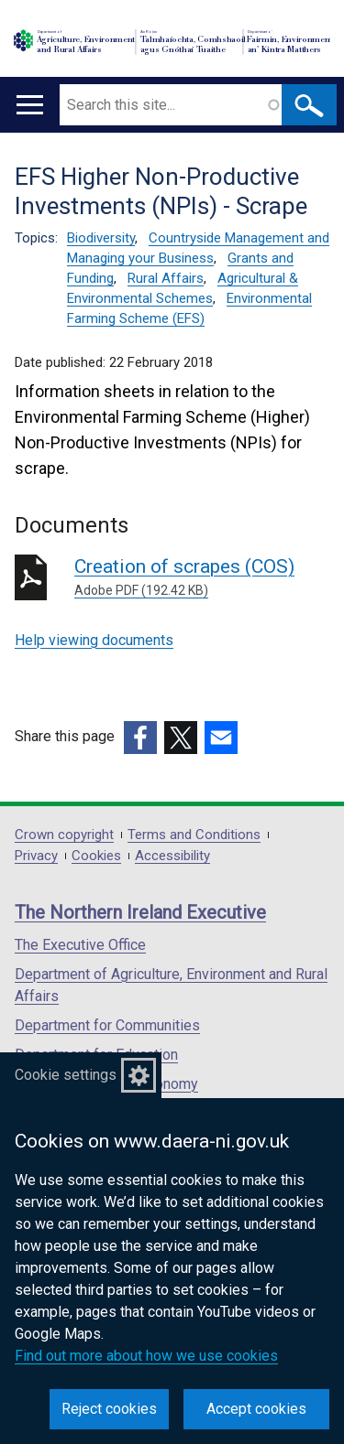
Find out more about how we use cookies (146, 1355)
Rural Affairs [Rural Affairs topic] (166, 278)
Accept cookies (256, 1408)
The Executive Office (80, 945)
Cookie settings (66, 1074)
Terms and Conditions (194, 835)
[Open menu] (29, 104)
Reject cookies (109, 1408)
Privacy (36, 856)
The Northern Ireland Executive (140, 912)
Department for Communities (107, 1025)
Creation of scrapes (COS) (201, 577)
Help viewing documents (94, 640)
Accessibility (172, 856)
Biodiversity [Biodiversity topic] (101, 238)
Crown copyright (64, 835)
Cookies (96, 856)
